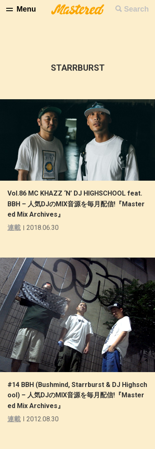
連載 (14, 228)
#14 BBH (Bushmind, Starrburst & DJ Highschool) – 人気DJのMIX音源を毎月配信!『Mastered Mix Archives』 (77, 395)
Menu (26, 9)
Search (136, 9)
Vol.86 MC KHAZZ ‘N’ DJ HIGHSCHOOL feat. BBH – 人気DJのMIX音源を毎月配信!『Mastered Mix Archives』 (76, 203)
